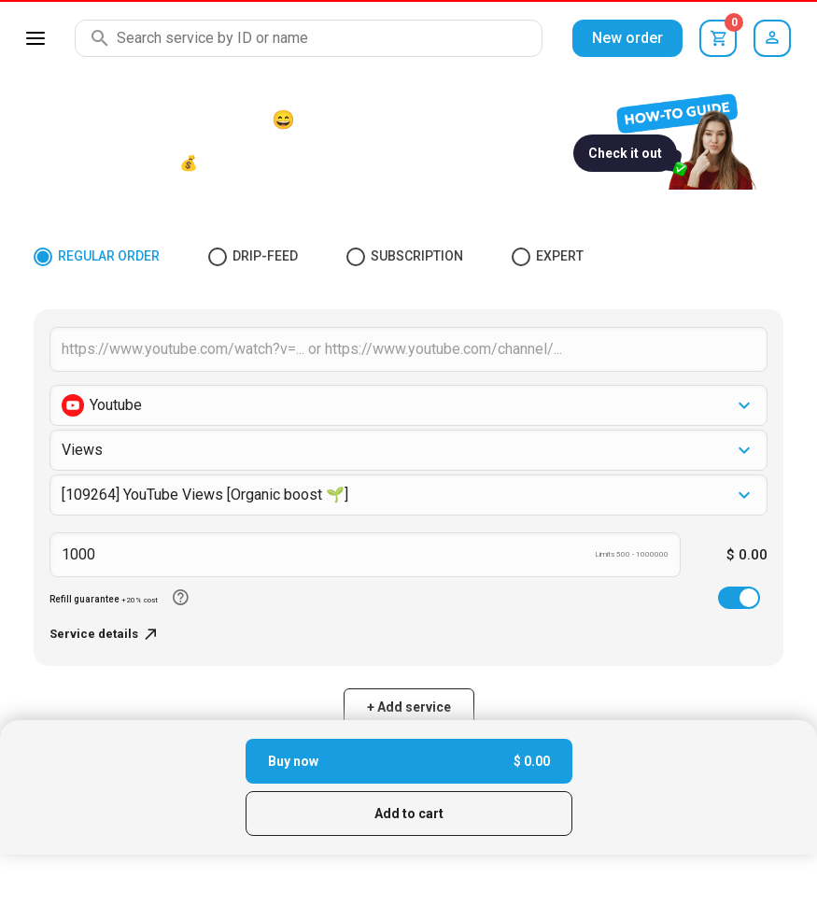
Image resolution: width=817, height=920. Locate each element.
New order (627, 38)
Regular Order (97, 257)
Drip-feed (253, 257)
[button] (408, 405)
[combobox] (408, 495)
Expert (548, 257)
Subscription (404, 257)
